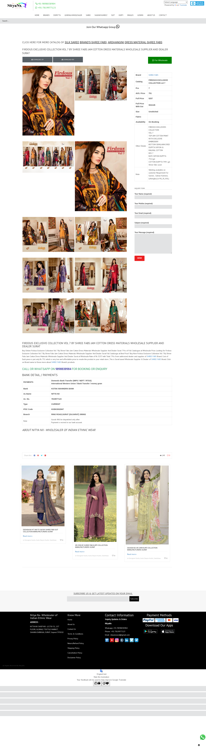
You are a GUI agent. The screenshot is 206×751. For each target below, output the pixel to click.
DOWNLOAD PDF (68, 59)
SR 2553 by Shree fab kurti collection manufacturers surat (91, 546)
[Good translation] (97, 683)
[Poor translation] (106, 683)
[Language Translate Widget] (176, 2)
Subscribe (134, 599)
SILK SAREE (72, 42)
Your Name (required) (153, 196)
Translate (181, 5)
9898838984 (63, 369)
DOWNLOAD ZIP (37, 59)
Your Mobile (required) (153, 205)
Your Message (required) (153, 242)
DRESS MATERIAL (135, 42)
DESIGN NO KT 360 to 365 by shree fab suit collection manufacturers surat (40, 531)
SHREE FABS (99, 42)
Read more (27, 536)
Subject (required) (153, 225)
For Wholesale (160, 60)
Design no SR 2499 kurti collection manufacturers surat (142, 549)
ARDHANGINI (116, 42)
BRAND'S (85, 42)
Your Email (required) (153, 215)
